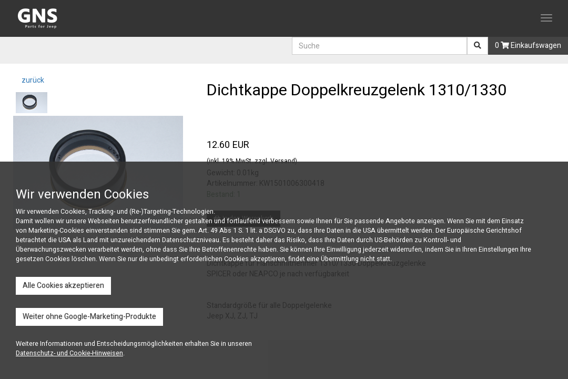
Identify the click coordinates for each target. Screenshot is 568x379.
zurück (32, 80)
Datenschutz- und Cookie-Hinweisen (69, 353)
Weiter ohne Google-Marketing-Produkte (89, 316)
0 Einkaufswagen (528, 45)
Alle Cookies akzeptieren (63, 285)
